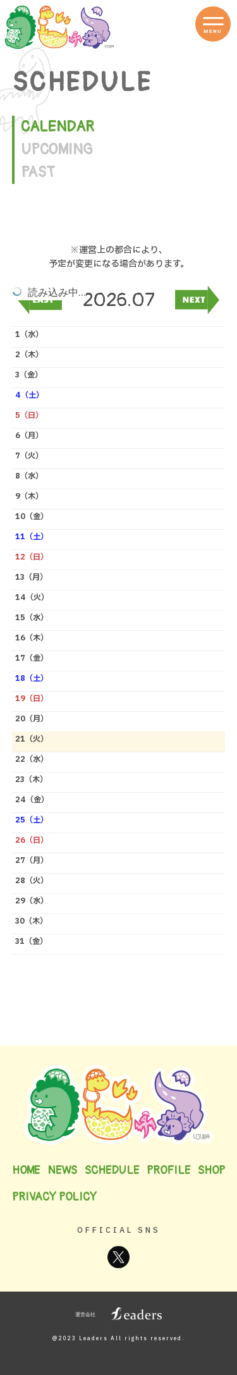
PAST (38, 172)
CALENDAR (57, 127)
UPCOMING (57, 149)
